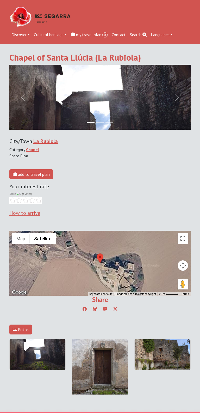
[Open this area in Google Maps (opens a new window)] (19, 292)
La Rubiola (45, 141)
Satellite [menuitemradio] (43, 238)
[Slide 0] (91, 123)
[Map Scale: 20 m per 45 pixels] (169, 294)
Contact (119, 34)
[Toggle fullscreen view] (183, 238)
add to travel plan (31, 174)
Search (138, 34)
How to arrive (24, 213)
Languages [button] (160, 34)
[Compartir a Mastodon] (105, 309)
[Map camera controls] (183, 265)
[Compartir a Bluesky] (95, 309)
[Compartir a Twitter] (115, 309)
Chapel (32, 149)
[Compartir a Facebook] (85, 309)
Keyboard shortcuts (101, 294)
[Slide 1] (100, 123)
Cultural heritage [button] (49, 34)
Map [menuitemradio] (20, 238)
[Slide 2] (109, 123)
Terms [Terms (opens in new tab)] (185, 294)
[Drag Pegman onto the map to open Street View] (183, 284)
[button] (100, 258)
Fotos (21, 329)
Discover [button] (19, 34)
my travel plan (89, 34)
